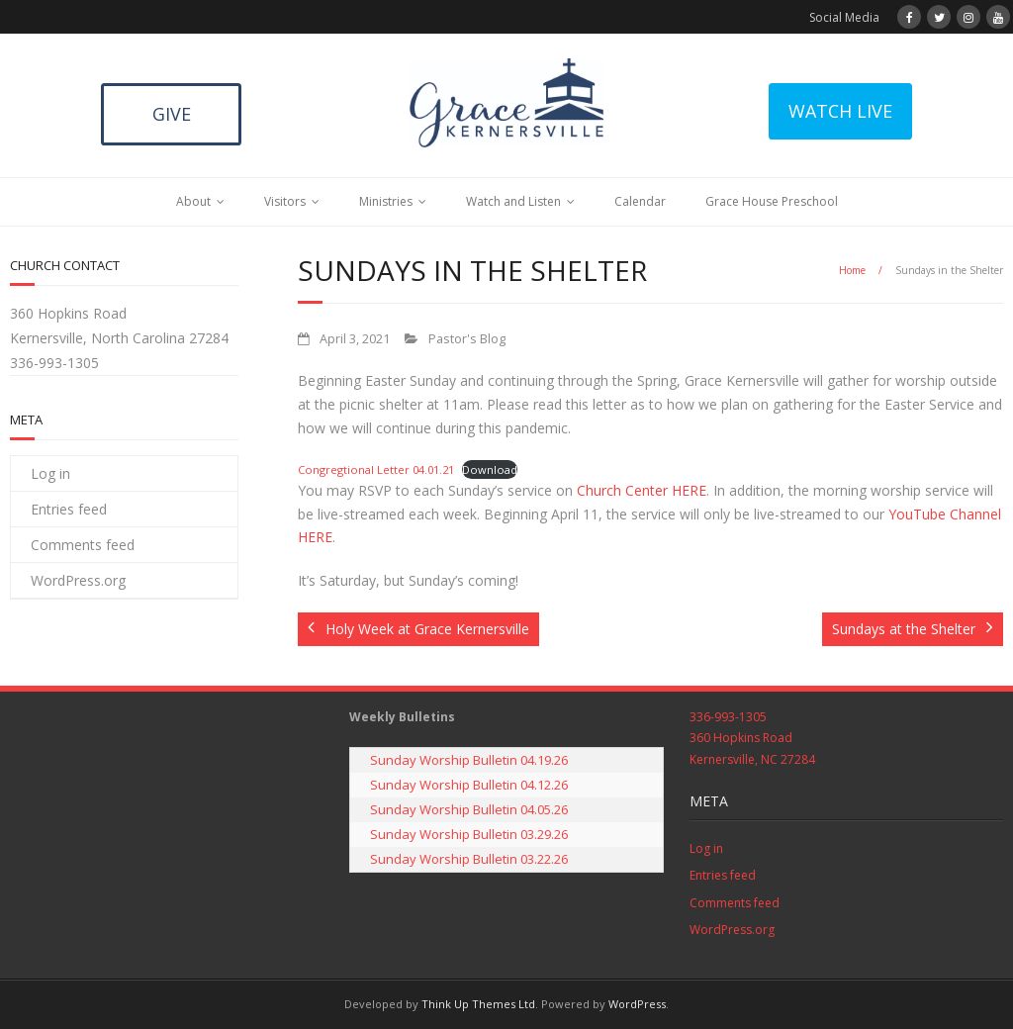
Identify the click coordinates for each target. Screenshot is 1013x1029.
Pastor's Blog (467, 338)
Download (489, 469)
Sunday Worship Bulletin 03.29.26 (469, 834)
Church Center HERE (641, 490)
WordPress (637, 1003)
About (193, 201)
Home (852, 270)
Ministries (386, 201)
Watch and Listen (513, 201)
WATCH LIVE (840, 111)
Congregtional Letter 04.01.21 (376, 469)
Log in (50, 473)
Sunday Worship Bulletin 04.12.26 (469, 785)
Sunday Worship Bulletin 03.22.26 (469, 859)
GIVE (171, 114)
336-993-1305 (54, 362)
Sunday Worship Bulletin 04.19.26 (469, 760)
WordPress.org (78, 580)
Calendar (640, 201)
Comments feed (83, 544)
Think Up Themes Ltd (478, 1003)
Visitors (285, 201)
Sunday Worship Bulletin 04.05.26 (469, 809)
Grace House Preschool (771, 201)
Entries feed (69, 509)
